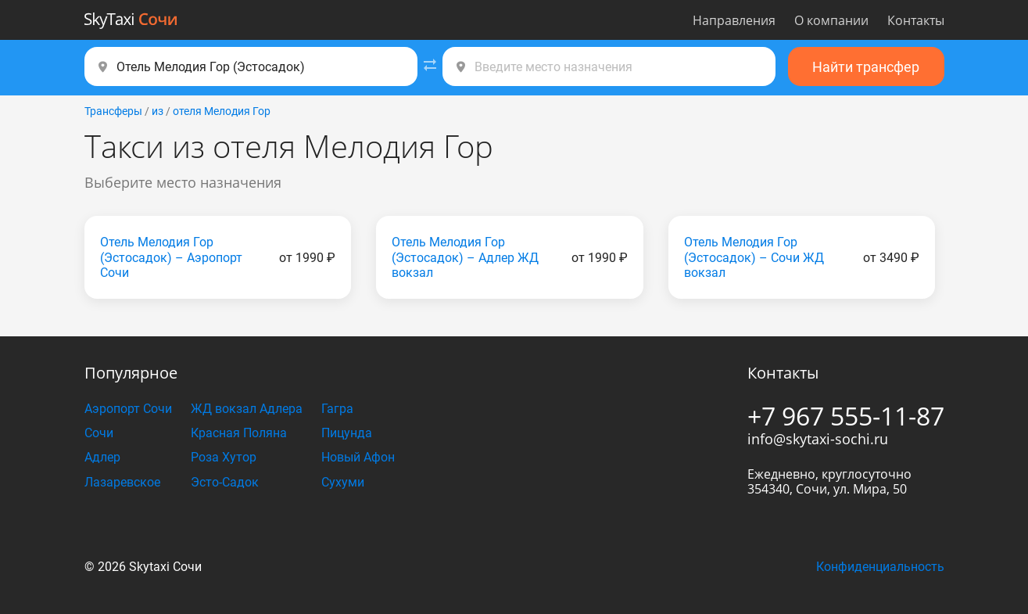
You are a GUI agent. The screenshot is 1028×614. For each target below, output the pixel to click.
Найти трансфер (865, 67)
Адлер (102, 457)
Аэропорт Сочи (128, 408)
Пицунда (346, 432)
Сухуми (342, 482)
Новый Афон (358, 457)
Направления (734, 20)
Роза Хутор (223, 457)
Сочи (98, 432)
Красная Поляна (239, 432)
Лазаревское (122, 482)
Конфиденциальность (880, 566)
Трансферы (113, 111)
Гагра (337, 408)
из (157, 111)
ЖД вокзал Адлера (247, 408)
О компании (831, 20)
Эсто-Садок (225, 482)
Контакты (915, 20)
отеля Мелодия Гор (221, 111)
